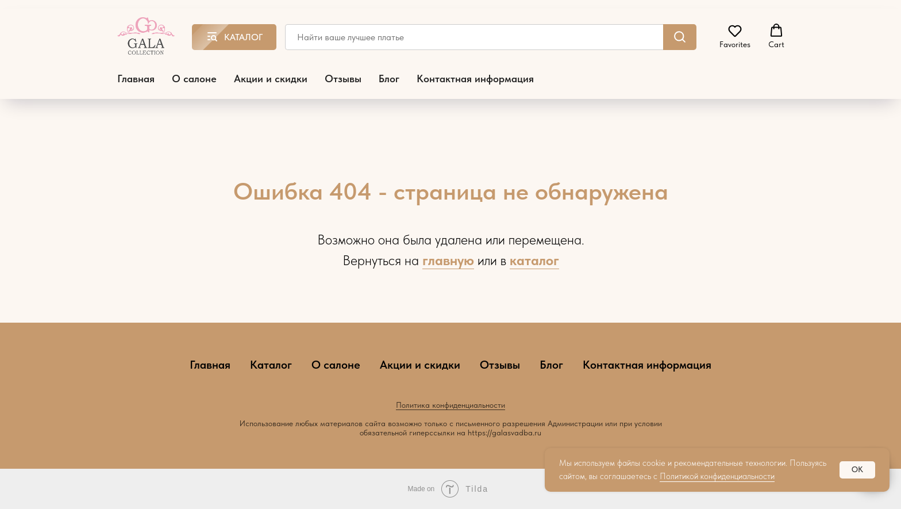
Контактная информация (475, 78)
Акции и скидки (270, 78)
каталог (534, 260)
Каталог (271, 365)
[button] (734, 36)
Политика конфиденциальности (450, 405)
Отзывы (343, 78)
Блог (389, 78)
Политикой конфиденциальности (717, 476)
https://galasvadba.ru (504, 432)
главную (448, 260)
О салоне (194, 78)
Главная (136, 78)
